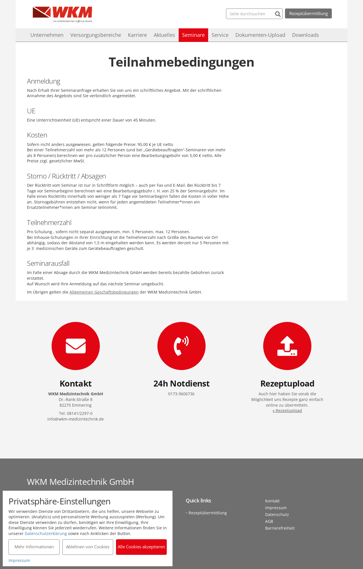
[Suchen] (277, 13)
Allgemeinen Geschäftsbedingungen (104, 292)
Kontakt (272, 501)
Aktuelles (164, 34)
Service (220, 34)
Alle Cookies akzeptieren (141, 546)
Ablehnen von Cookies (87, 546)
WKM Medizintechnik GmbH (62, 15)
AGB (269, 521)
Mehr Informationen (34, 546)
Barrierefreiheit (280, 528)
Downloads (305, 34)
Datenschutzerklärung (46, 533)
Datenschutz (277, 514)
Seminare (193, 34)
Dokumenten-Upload (260, 34)
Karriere (137, 34)
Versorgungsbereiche (95, 34)
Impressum (276, 507)
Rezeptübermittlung (308, 13)
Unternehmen (47, 34)
